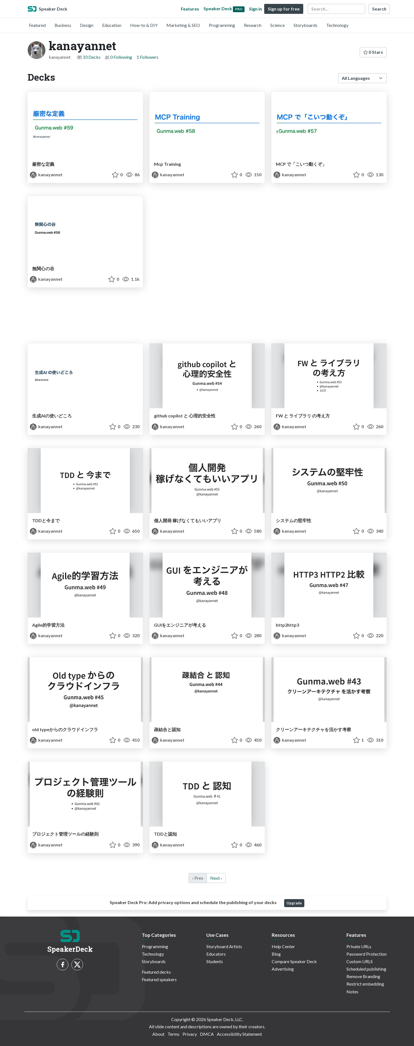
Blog (276, 953)
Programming (222, 25)
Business (63, 25)
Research (252, 25)
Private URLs (358, 946)
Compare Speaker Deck (294, 961)
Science (277, 25)
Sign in (255, 8)
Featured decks (156, 971)
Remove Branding (363, 976)
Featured (37, 25)
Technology (337, 25)
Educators (216, 953)
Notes (352, 991)
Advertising (283, 968)
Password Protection (366, 953)
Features (190, 8)
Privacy (189, 1034)
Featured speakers (159, 979)
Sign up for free (284, 8)
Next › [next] (216, 878)
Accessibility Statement (239, 1034)
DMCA (207, 1034)
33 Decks (92, 57)
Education (111, 25)
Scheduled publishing (366, 968)
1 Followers (147, 57)
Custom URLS (359, 961)
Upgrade (294, 903)
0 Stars (373, 52)
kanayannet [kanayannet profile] (46, 174)
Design (86, 25)
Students (214, 961)
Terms (173, 1034)
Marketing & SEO (183, 25)
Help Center (283, 946)
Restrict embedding (365, 983)
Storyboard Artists (224, 946)
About (158, 1034)
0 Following (121, 57)
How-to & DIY (144, 25)
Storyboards (305, 25)
